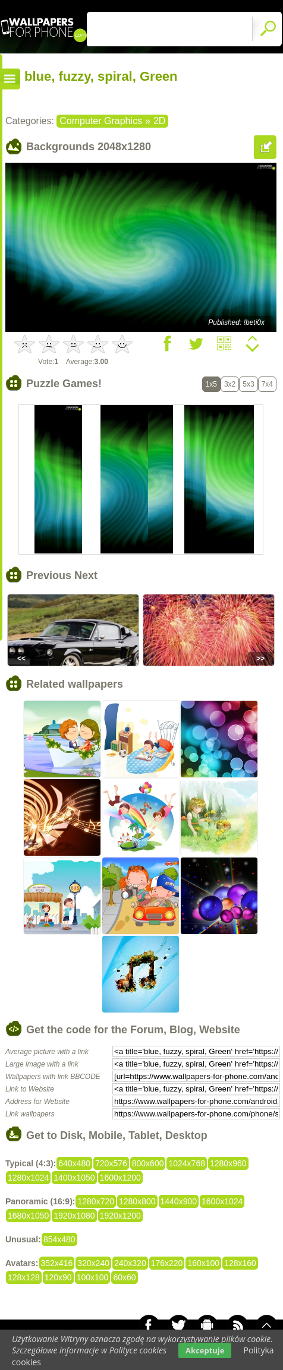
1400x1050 (74, 1177)
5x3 (248, 384)
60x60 (124, 1277)
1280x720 (95, 1201)
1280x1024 (28, 1177)
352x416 (57, 1263)
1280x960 (228, 1163)
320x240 (93, 1263)
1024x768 (186, 1163)
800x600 (148, 1163)
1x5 (211, 384)
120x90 (58, 1277)
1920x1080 (74, 1215)
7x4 (267, 384)
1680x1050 (28, 1215)
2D (159, 121)
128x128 (24, 1277)
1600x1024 (222, 1201)
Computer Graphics (100, 121)
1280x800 (137, 1201)
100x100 (93, 1277)
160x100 (203, 1263)
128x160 (240, 1263)
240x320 (130, 1263)
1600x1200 (120, 1177)
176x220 (167, 1263)
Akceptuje (204, 1350)
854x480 (59, 1239)
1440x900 (179, 1201)
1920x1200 (120, 1215)
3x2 (229, 384)
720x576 (111, 1163)
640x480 (74, 1163)
